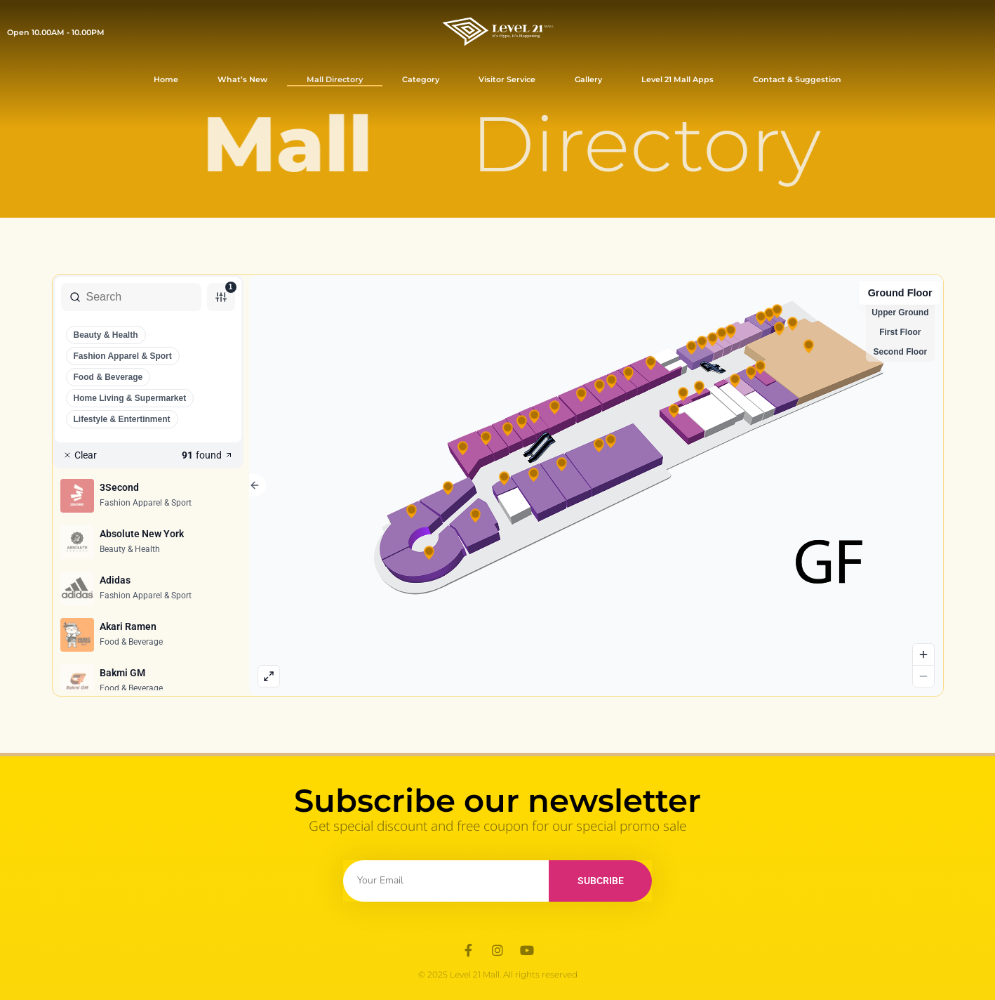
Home (166, 79)
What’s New (242, 79)
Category (420, 79)
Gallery (588, 79)
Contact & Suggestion (797, 79)
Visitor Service (507, 79)
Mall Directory (335, 79)
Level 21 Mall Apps (677, 79)
